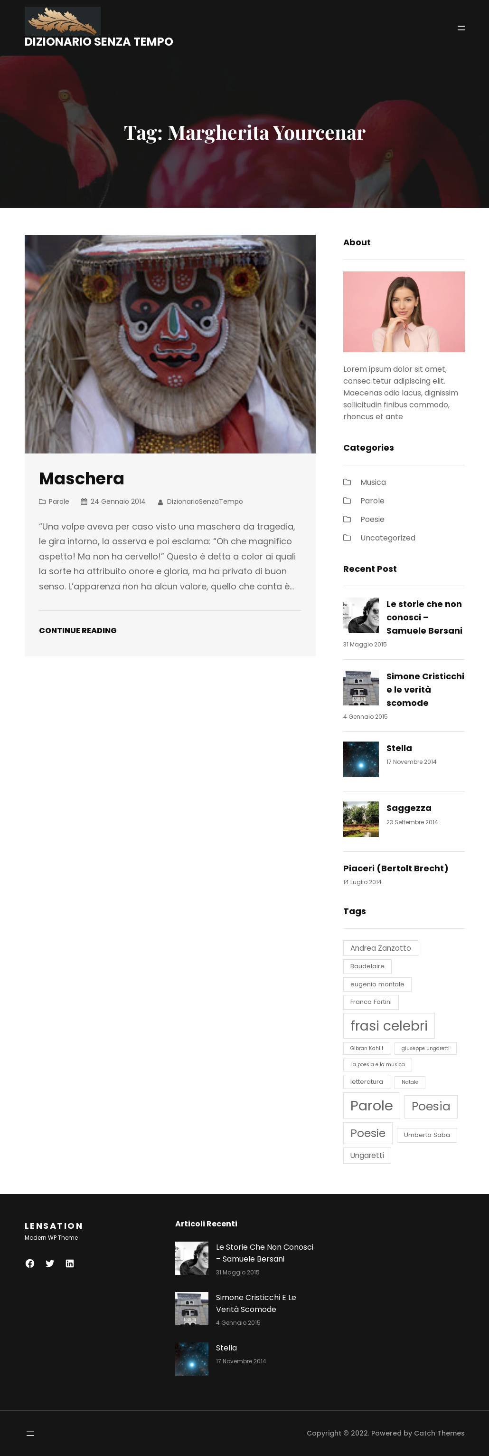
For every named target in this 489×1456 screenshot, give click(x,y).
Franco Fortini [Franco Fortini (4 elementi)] (371, 1001)
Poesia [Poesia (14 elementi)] (431, 1106)
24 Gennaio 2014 (118, 501)
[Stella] (361, 761)
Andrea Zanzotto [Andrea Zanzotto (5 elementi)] (380, 948)
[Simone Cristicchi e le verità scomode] (361, 689)
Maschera (81, 478)
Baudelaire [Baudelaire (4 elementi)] (367, 966)
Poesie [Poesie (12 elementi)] (368, 1133)
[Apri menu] (461, 28)
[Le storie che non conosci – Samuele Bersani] (361, 617)
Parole (59, 501)
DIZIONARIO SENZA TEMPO (99, 41)
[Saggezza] (361, 821)
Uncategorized (387, 537)
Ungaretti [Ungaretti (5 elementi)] (367, 1155)
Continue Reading (78, 630)
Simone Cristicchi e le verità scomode (425, 689)
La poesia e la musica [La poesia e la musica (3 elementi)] (377, 1064)
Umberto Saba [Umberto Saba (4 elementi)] (427, 1134)
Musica (373, 482)
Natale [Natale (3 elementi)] (410, 1082)
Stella (399, 748)
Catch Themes (439, 1433)
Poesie (372, 519)
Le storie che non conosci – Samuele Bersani (424, 617)
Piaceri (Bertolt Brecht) (396, 868)
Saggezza (409, 808)
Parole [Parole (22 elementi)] (371, 1105)
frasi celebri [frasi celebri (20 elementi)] (389, 1025)
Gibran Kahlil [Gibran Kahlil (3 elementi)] (366, 1048)
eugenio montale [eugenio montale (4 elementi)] (377, 984)
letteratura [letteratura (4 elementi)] (366, 1081)
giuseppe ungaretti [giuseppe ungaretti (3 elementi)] (426, 1048)
